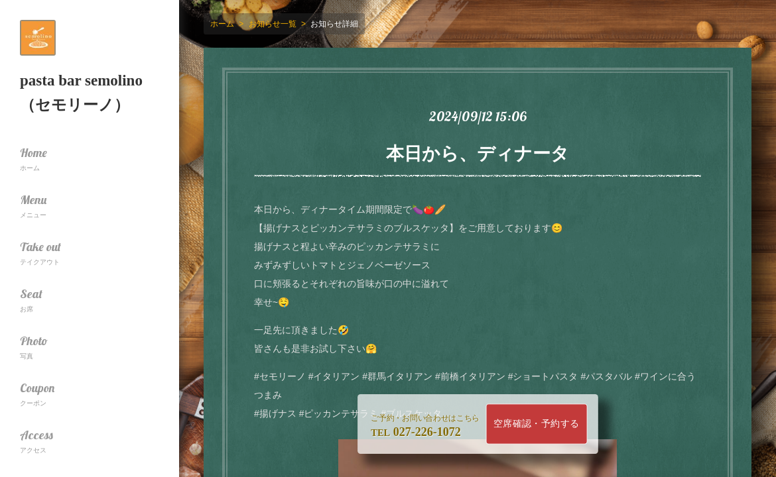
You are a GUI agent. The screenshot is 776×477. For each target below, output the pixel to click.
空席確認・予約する (536, 424)
